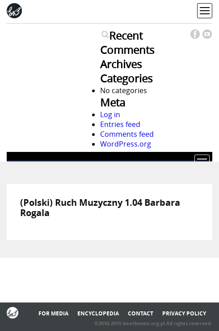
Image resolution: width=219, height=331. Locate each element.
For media (53, 313)
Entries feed (120, 124)
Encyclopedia (98, 313)
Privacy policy (184, 313)
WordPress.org (125, 144)
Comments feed (127, 134)
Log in (110, 114)
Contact (140, 313)
